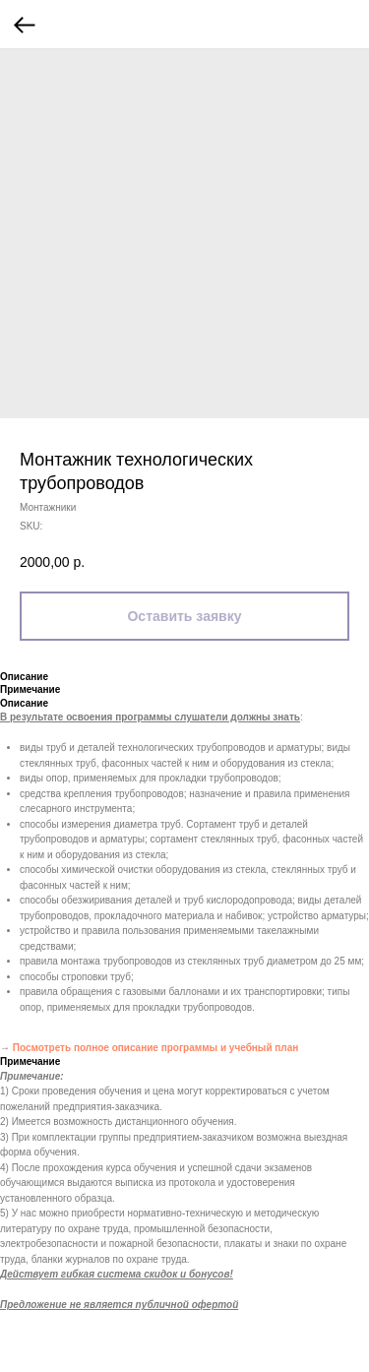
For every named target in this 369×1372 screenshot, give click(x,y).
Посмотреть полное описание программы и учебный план (156, 1047)
